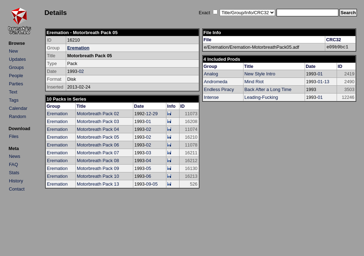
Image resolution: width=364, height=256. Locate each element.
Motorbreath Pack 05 (98, 137)
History (16, 180)
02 (81, 71)
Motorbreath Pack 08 (98, 160)
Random (17, 116)
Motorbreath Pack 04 (98, 129)
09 (148, 184)
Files (13, 136)
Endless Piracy (219, 89)
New (13, 51)
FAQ (13, 164)
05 (148, 168)
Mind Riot (254, 81)
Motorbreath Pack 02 (98, 113)
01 (148, 121)
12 (148, 113)
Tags (13, 100)
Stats (14, 172)
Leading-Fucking (261, 97)
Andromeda (216, 81)
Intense (211, 97)
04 (148, 160)
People (16, 75)
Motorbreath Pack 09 (98, 168)
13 (326, 81)
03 (148, 152)
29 (154, 113)
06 (148, 176)
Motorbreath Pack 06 (98, 145)
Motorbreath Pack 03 (98, 121)
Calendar (18, 108)
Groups (16, 67)
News (14, 156)
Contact (17, 189)
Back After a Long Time (268, 89)
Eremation (78, 47)
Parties (16, 83)
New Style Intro (260, 73)
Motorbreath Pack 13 (98, 184)
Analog (211, 73)
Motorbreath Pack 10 (98, 176)
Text (13, 92)
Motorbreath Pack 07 (98, 152)
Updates (17, 59)
